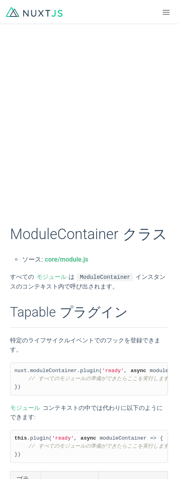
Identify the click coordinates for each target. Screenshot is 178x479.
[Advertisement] (89, 129)
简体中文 (24, 371)
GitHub (21, 416)
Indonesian (26, 400)
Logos (97, 416)
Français (100, 356)
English (22, 356)
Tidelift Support (110, 459)
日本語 (98, 371)
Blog (95, 445)
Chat (18, 445)
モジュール (51, 277)
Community (27, 430)
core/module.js (66, 259)
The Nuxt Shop (32, 459)
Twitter (98, 430)
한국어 (21, 385)
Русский (100, 385)
